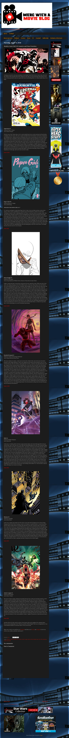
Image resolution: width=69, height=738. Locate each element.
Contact (11, 33)
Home (5, 33)
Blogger (41, 735)
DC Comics (19, 639)
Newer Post (7, 701)
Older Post (45, 701)
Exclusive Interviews (56, 38)
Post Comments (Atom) (13, 704)
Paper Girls (38, 639)
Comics (23, 38)
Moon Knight (33, 639)
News (28, 38)
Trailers (16, 38)
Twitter (33, 629)
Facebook (22, 629)
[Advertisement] (26, 689)
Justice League (24, 639)
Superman (45, 639)
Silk (41, 639)
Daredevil (15, 639)
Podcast (38, 38)
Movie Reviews (8, 38)
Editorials (45, 38)
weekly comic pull (7, 640)
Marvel (29, 639)
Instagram (38, 629)
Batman (8, 639)
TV (33, 38)
